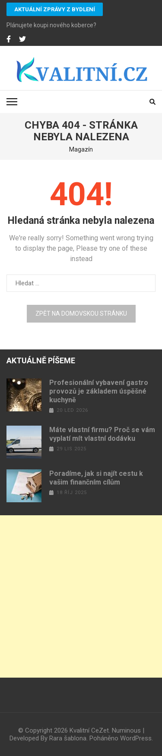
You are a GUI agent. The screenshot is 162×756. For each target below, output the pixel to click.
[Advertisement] (81, 596)
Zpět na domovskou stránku (81, 313)
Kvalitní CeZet (89, 730)
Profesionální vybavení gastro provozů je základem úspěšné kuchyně (98, 391)
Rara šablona (67, 738)
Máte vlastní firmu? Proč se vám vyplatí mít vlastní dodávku (102, 434)
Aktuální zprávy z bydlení (54, 9)
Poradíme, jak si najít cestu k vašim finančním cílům (96, 477)
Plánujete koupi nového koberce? (51, 25)
